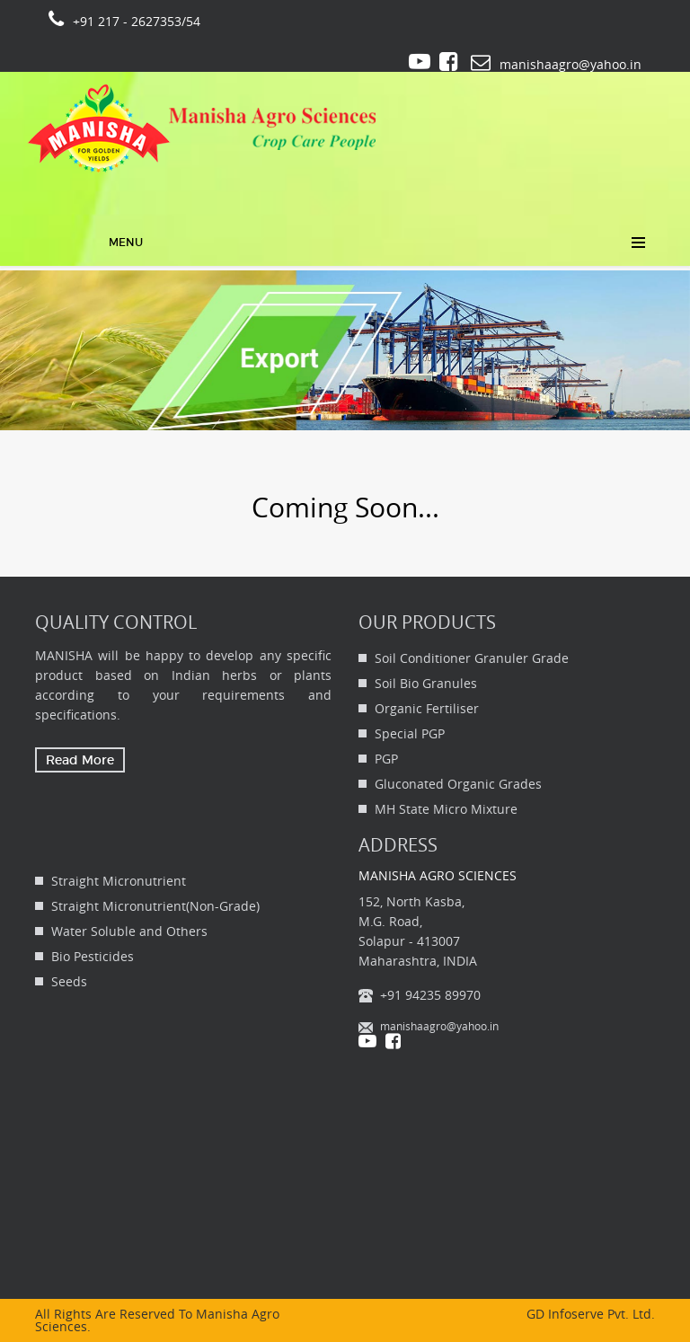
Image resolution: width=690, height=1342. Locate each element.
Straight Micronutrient (118, 880)
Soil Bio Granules (426, 683)
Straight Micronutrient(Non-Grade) (155, 905)
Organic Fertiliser (427, 708)
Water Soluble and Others (129, 931)
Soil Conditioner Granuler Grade (472, 658)
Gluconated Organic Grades (458, 783)
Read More (80, 760)
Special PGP (410, 733)
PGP (386, 758)
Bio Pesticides (92, 956)
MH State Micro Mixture (446, 808)
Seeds (69, 981)
